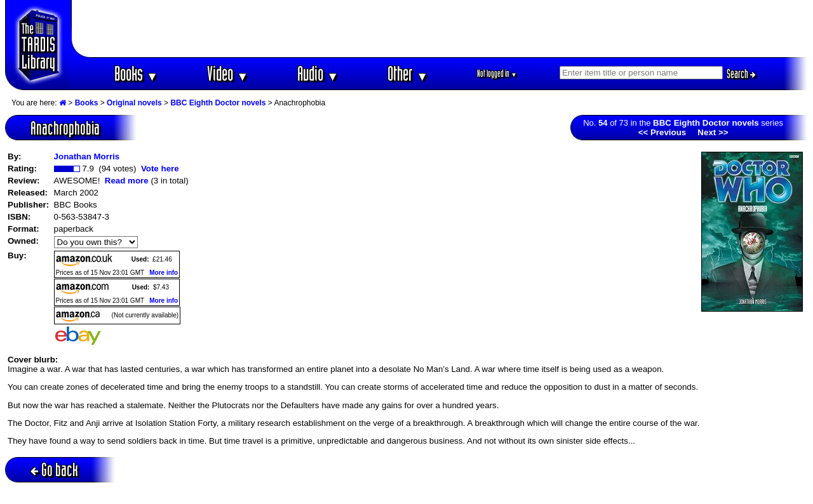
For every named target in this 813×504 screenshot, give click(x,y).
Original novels (134, 102)
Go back (54, 469)
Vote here (160, 168)
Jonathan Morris (87, 156)
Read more (127, 180)
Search (741, 74)
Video (227, 73)
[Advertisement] (440, 28)
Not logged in (497, 73)
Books (136, 73)
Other (407, 73)
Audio (318, 73)
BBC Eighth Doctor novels (217, 102)
